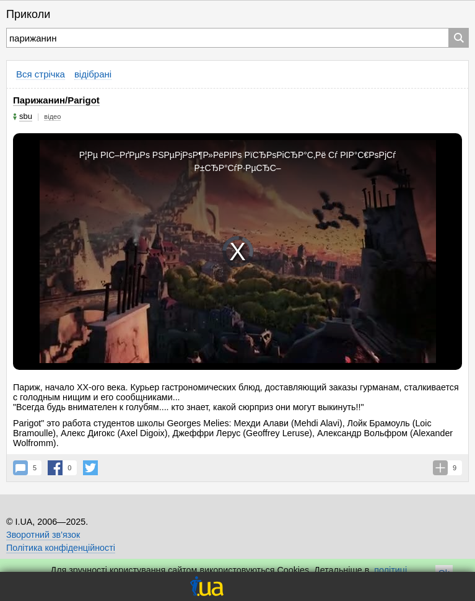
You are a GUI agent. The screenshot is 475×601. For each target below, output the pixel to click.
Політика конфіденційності (60, 548)
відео (52, 116)
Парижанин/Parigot (56, 100)
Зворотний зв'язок (43, 535)
